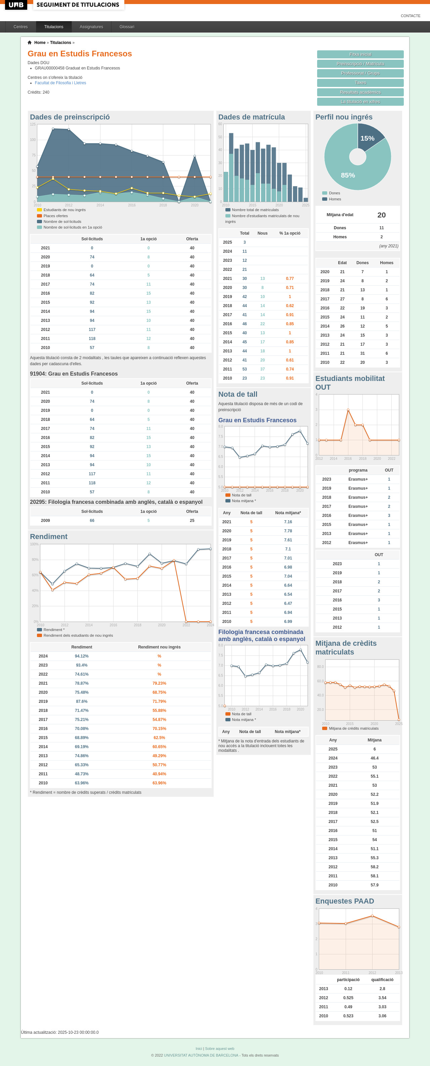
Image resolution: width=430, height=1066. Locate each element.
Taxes (361, 82)
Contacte (411, 16)
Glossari (127, 27)
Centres (21, 27)
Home (39, 42)
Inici (199, 1049)
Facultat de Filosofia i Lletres (60, 83)
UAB (17, 5)
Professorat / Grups (360, 73)
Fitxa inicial (360, 54)
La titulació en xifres (360, 101)
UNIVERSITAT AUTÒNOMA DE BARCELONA (201, 1055)
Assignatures (91, 27)
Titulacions (53, 27)
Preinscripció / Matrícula (360, 63)
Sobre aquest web (219, 1049)
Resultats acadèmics (360, 92)
